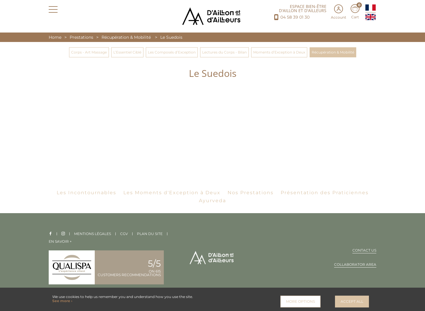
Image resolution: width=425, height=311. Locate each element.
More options (300, 301)
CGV (124, 233)
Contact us (364, 250)
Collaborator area (355, 265)
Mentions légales (92, 233)
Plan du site (150, 233)
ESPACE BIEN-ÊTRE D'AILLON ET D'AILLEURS (302, 8)
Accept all (352, 301)
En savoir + (60, 241)
